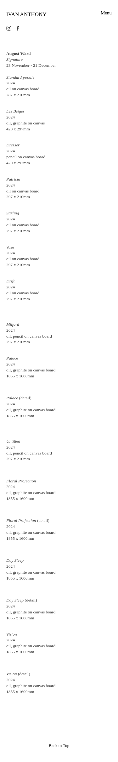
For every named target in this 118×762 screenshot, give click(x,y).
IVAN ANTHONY (26, 14)
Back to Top (59, 745)
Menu (106, 13)
